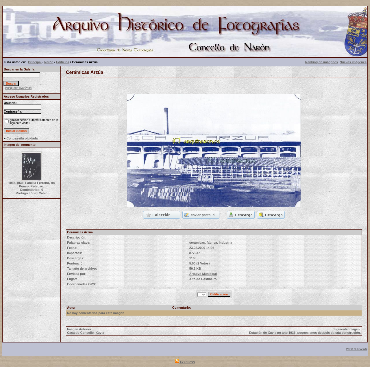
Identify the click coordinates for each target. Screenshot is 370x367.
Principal (34, 62)
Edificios (62, 62)
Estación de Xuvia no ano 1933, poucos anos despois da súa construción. (305, 332)
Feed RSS (185, 362)
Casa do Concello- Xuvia (85, 332)
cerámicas (197, 242)
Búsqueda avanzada (18, 88)
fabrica (212, 242)
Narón (48, 62)
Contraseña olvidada (22, 138)
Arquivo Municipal (203, 273)
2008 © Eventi (356, 349)
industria (225, 242)
